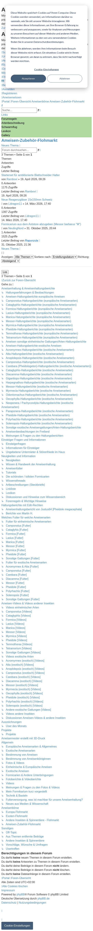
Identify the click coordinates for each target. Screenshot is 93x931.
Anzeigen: (17, 256)
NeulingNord (16, 228)
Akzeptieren (28, 78)
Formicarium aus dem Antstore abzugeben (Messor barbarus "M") (41, 224)
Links (4, 114)
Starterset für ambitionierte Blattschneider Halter (30, 175)
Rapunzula (31, 240)
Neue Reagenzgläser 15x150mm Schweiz (26, 199)
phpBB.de (44, 898)
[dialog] (46, 46)
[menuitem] (4, 76)
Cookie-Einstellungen (46, 69)
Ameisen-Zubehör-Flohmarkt (29, 140)
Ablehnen (64, 78)
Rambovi (11, 179)
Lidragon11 (15, 203)
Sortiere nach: (55, 256)
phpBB (21, 894)
